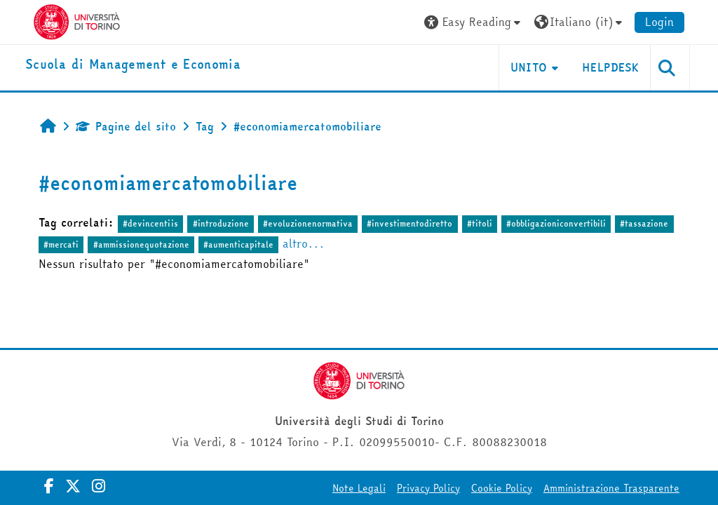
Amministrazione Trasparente (611, 488)
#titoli (479, 223)
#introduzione (221, 223)
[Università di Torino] (77, 20)
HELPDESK (610, 67)
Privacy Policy (428, 488)
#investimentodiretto (409, 223)
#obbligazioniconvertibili (556, 223)
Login (659, 21)
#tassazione (644, 223)
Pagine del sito (126, 126)
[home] (133, 65)
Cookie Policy (501, 488)
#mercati (61, 244)
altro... (304, 243)
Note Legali (359, 488)
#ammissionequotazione (141, 244)
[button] (474, 22)
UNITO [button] (529, 67)
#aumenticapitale (238, 244)
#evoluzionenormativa (308, 223)
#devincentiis (150, 223)
